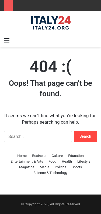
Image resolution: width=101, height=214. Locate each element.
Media (44, 167)
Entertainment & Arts (27, 161)
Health (67, 161)
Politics (60, 167)
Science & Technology (50, 173)
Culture (57, 156)
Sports (77, 167)
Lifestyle (83, 161)
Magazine (26, 167)
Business (39, 156)
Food (52, 161)
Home (22, 156)
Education (76, 156)
